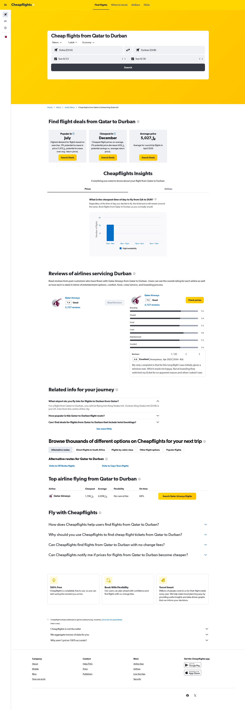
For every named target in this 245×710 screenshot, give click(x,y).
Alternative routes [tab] (60, 450)
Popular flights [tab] (173, 450)
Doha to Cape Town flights (115, 466)
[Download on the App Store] (192, 673)
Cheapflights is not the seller (129, 629)
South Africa (70, 107)
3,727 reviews (72, 307)
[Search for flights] (5, 14)
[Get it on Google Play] (192, 665)
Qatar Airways (72, 298)
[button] (5, 4)
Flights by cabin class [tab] (122, 450)
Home (49, 107)
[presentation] (138, 121)
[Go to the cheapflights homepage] (23, 4)
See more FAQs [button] (104, 429)
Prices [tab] (88, 189)
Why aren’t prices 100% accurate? (129, 640)
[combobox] (57, 42)
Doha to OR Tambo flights (62, 466)
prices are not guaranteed (112, 620)
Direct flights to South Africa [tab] (90, 450)
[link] (67, 157)
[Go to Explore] (5, 28)
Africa (58, 107)
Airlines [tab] (168, 189)
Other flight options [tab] (150, 450)
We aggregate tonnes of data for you (129, 634)
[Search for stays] (5, 21)
